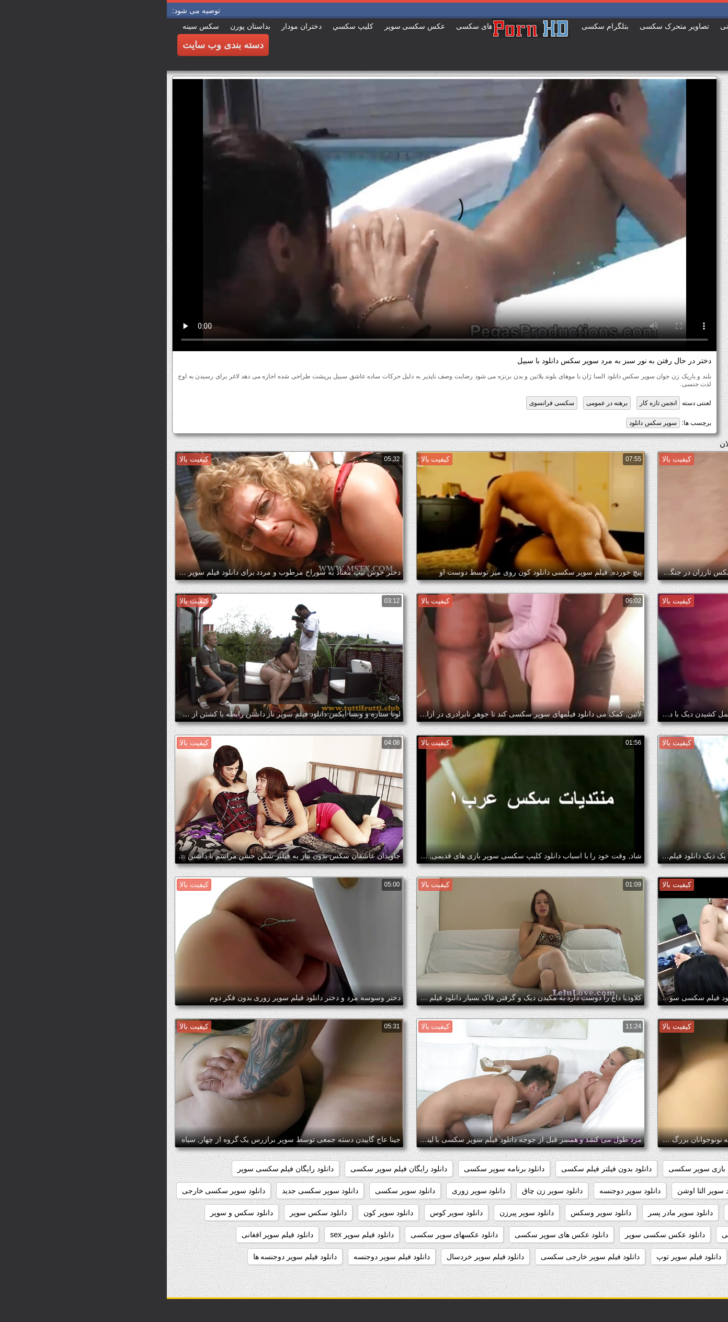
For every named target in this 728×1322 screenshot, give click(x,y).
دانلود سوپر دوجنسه (463, 1190)
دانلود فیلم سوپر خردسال (319, 1256)
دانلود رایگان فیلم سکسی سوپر (119, 1168)
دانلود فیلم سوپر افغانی (111, 1234)
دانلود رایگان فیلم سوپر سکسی (232, 1168)
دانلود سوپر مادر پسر (513, 1212)
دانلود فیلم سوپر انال (603, 1256)
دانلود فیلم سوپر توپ (522, 1256)
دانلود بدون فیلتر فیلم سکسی (439, 1168)
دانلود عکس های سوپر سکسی (394, 1234)
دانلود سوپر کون (221, 1212)
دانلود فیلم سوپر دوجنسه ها (128, 1256)
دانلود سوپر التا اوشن (543, 1190)
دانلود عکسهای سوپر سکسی (288, 1234)
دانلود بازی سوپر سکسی (539, 1168)
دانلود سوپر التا (615, 1190)
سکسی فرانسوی (384, 403)
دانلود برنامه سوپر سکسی (337, 1168)
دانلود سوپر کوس (289, 1212)
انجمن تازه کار (491, 403)
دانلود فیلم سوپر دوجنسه (225, 1256)
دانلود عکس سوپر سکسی (595, 1234)
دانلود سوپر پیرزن (360, 1212)
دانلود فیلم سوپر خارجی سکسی (423, 1256)
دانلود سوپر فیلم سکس (599, 1212)
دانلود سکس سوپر (151, 1212)
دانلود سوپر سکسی (238, 1190)
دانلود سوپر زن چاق (385, 1190)
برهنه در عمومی (440, 403)
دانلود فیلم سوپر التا (681, 1256)
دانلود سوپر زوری (312, 1190)
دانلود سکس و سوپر (74, 1212)
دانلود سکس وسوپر (681, 1234)
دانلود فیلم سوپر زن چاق (674, 1278)
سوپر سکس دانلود (486, 423)
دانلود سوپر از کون (683, 1190)
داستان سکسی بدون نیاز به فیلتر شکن (653, 1168)
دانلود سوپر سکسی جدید (153, 1190)
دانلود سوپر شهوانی (681, 1212)
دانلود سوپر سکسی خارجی (57, 1190)
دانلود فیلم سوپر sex (194, 1234)
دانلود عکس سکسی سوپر (498, 1234)
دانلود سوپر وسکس (434, 1212)
